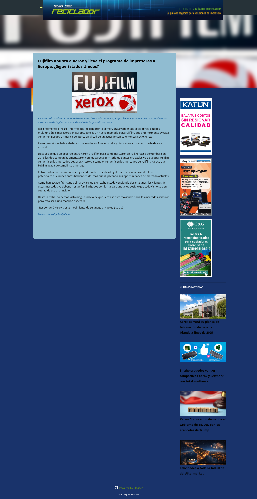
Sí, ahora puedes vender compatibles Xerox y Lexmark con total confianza (202, 375)
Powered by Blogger (128, 487)
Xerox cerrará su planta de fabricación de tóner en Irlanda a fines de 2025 (199, 327)
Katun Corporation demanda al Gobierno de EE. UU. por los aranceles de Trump (203, 424)
